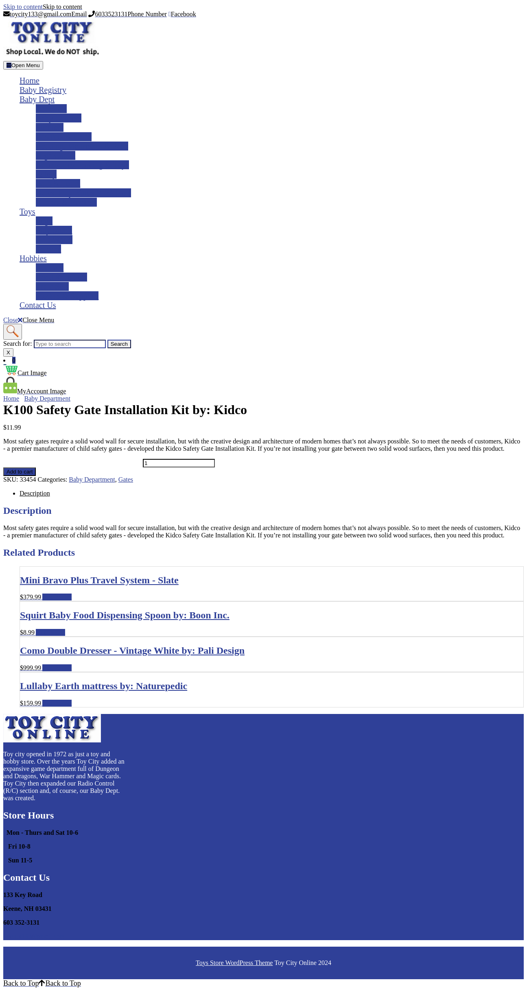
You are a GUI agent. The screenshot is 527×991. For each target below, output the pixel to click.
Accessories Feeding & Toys (82, 164)
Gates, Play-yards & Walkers (83, 192)
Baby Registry (43, 89)
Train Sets (52, 286)
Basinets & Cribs (64, 136)
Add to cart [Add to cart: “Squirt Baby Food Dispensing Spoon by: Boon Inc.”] (50, 632)
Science (48, 248)
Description (35, 493)
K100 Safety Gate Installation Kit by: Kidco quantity (72, 462)
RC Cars (49, 267)
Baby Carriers (58, 118)
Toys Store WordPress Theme (234, 962)
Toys (27, 211)
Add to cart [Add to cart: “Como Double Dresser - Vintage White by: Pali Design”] (57, 667)
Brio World (54, 239)
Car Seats (51, 108)
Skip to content (42, 6)
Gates (125, 479)
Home (29, 80)
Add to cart (20, 472)
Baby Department (47, 398)
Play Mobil (54, 230)
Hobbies (33, 258)
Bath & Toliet (58, 183)
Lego (44, 220)
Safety (46, 174)
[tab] (23, 65)
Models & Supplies (67, 295)
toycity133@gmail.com (34, 936)
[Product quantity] (179, 463)
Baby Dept (37, 99)
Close (28, 320)
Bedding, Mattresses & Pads (82, 146)
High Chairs (55, 155)
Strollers (49, 127)
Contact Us (38, 305)
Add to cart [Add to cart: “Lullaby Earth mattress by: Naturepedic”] (57, 703)
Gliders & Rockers (66, 202)
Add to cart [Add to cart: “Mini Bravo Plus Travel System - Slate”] (57, 597)
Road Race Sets (61, 277)
